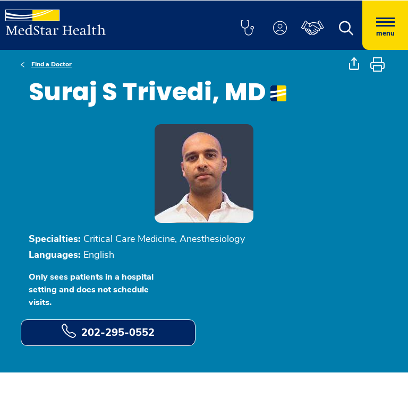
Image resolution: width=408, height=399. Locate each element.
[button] (247, 28)
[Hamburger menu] (385, 25)
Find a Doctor (51, 64)
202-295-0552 (108, 332)
